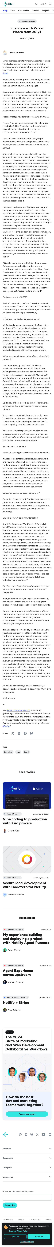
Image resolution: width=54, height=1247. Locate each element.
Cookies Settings (27, 1242)
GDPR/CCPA (35, 1220)
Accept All (39, 1236)
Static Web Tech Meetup (18, 710)
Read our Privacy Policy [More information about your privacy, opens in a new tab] (18, 1231)
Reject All (15, 1236)
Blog (5, 10)
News (13, 11)
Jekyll (5, 73)
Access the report (27, 1114)
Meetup (6, 726)
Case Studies (23, 11)
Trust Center (8, 1220)
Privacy (21, 1220)
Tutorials (35, 11)
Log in (43, 4)
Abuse (48, 1220)
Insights (45, 11)
